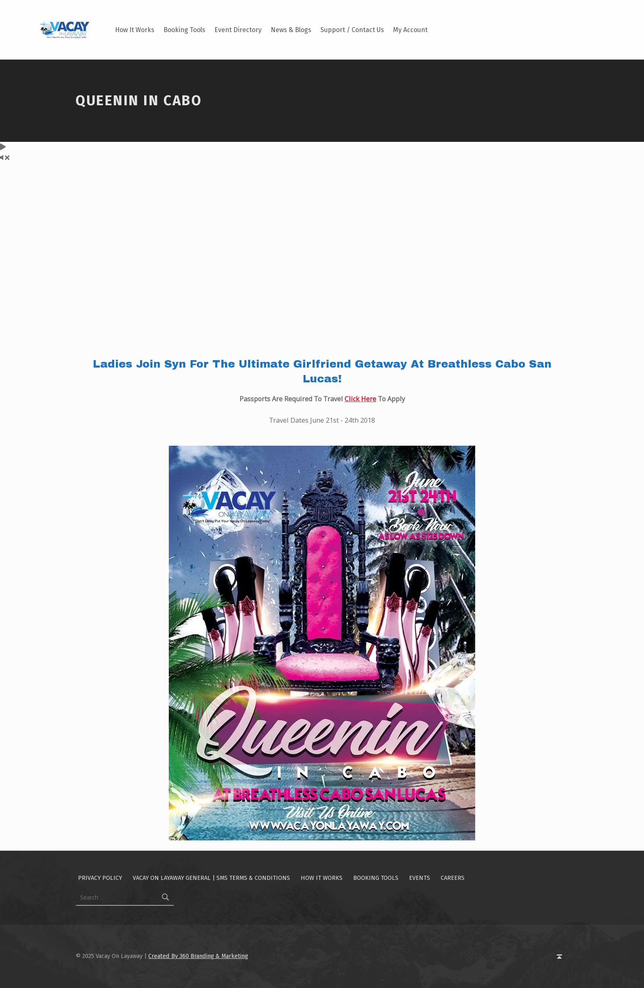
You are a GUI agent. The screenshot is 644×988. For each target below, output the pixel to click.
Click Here (360, 398)
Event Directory (238, 30)
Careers (453, 878)
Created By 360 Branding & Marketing (198, 956)
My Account (410, 30)
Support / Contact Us (352, 30)
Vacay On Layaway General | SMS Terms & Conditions (211, 878)
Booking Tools (184, 30)
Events (419, 878)
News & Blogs (291, 30)
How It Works (134, 30)
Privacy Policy (100, 878)
